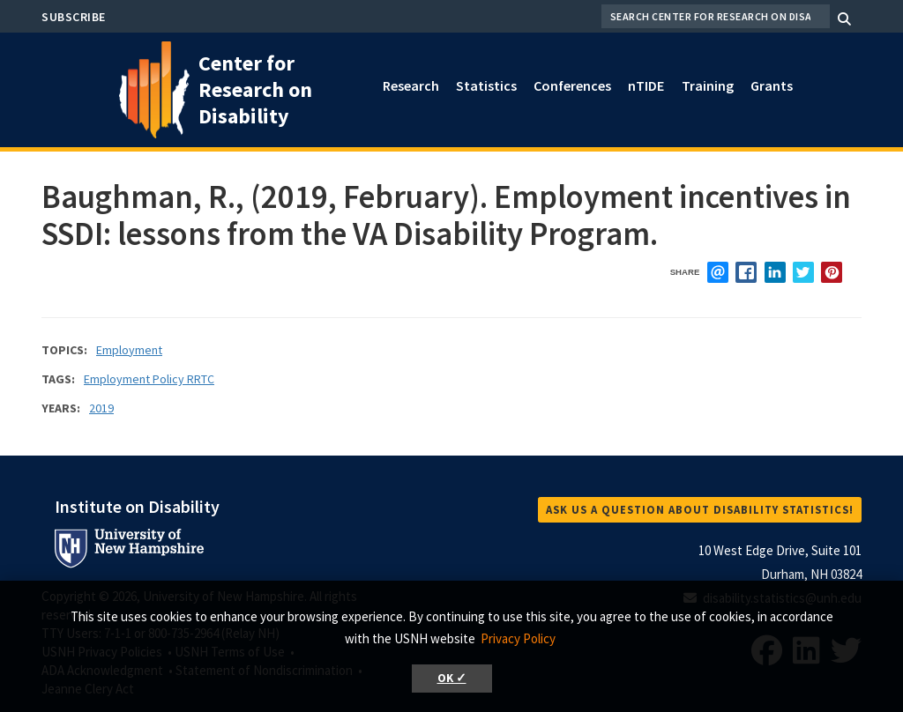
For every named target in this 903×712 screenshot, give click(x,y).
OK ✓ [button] (451, 678)
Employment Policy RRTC (149, 379)
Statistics (486, 85)
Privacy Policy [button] (518, 638)
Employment (129, 350)
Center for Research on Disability (255, 89)
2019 (101, 408)
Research (411, 85)
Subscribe (73, 17)
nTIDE (646, 85)
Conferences (572, 85)
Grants (771, 85)
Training (708, 85)
